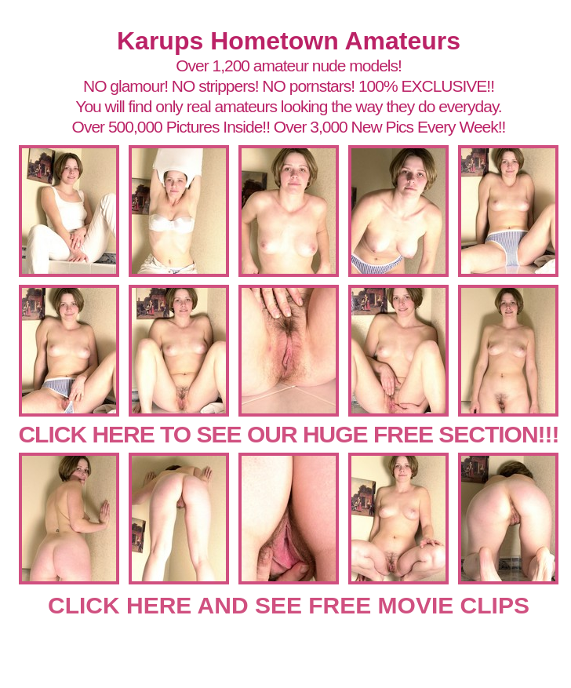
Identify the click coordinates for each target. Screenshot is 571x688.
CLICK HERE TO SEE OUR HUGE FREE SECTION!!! (288, 434)
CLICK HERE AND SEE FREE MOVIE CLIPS (288, 605)
